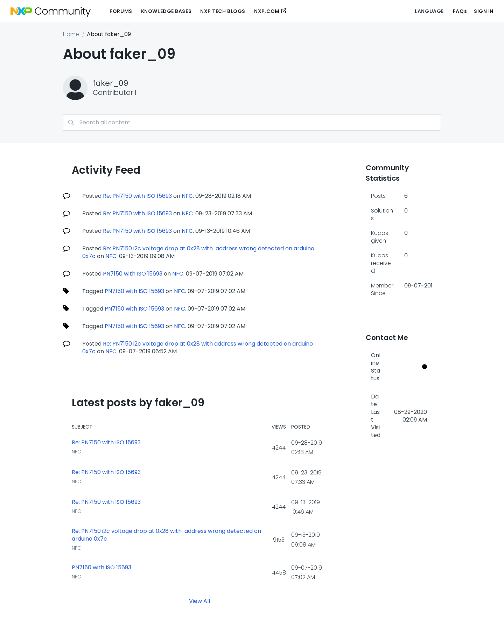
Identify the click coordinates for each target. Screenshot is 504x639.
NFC (187, 196)
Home (71, 34)
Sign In (483, 11)
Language (429, 11)
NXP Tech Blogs (222, 11)
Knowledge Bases (166, 11)
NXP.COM (267, 11)
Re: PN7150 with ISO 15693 (137, 196)
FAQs (460, 11)
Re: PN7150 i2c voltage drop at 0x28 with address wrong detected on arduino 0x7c (198, 252)
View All (199, 601)
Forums (121, 11)
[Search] (252, 122)
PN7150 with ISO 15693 (132, 274)
